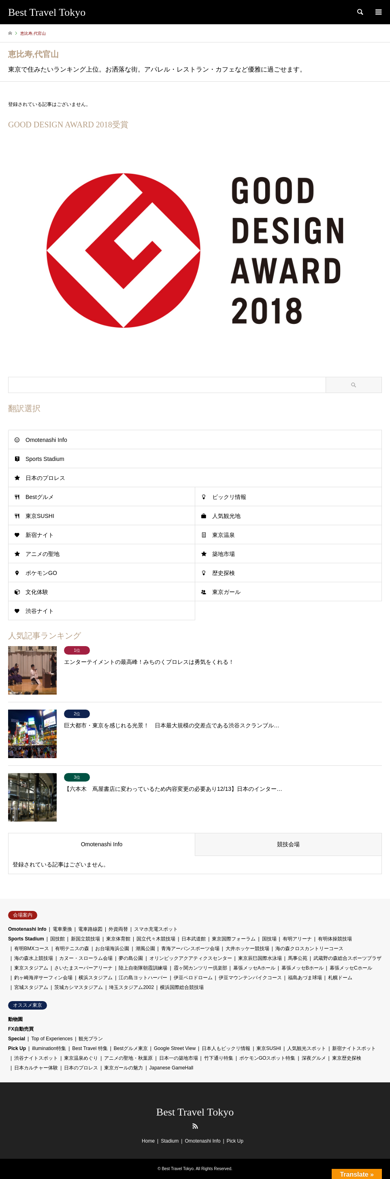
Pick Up (17, 1048)
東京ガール (226, 592)
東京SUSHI (40, 516)
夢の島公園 (131, 958)
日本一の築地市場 (178, 1058)
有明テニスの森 (72, 948)
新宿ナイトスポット (354, 1048)
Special (16, 1039)
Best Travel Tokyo (195, 1112)
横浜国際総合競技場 (182, 987)
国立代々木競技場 (155, 939)
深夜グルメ (314, 1058)
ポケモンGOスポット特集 (267, 1058)
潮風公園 (145, 948)
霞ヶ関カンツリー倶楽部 (200, 968)
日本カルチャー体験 (36, 1068)
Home (148, 1141)
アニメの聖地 (43, 554)
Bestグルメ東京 (131, 1048)
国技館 (57, 939)
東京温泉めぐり (81, 1058)
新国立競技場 (85, 939)
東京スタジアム (31, 968)
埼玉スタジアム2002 (131, 987)
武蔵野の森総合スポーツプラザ (347, 958)
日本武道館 (193, 939)
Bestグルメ (40, 497)
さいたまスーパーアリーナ (83, 968)
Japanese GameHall (171, 1068)
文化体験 (37, 592)
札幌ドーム (340, 977)
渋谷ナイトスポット (36, 1058)
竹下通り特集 (218, 1058)
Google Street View (175, 1048)
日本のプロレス (45, 478)
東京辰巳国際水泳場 (260, 958)
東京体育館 (118, 939)
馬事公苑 (297, 958)
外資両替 (118, 929)
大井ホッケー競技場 (247, 948)
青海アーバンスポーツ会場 (190, 948)
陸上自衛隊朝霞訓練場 (143, 968)
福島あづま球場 (305, 977)
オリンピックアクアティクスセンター (190, 958)
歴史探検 (223, 573)
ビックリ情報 (229, 497)
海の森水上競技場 (33, 958)
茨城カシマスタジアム (78, 987)
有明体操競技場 (335, 939)
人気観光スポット (306, 1048)
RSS (195, 1126)
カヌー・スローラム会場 (86, 958)
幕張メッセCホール (351, 968)
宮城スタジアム (31, 987)
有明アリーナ (297, 939)
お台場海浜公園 (112, 948)
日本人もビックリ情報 (226, 1048)
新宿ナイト (40, 535)
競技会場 (288, 844)
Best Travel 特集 (89, 1048)
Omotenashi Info (46, 440)
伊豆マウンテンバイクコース (250, 977)
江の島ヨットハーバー (143, 977)
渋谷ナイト (40, 611)
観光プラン (91, 1039)
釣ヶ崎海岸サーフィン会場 (43, 977)
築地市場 (223, 554)
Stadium (170, 1141)
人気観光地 (226, 516)
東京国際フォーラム (234, 939)
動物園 (15, 1019)
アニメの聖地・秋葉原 (128, 1058)
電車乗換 (62, 929)
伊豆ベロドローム (193, 977)
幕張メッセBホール (302, 968)
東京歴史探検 (346, 1058)
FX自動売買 (21, 1029)
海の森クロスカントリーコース (309, 948)
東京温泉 (223, 535)
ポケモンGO (41, 573)
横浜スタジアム (96, 977)
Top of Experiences (51, 1039)
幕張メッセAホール (254, 968)
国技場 (269, 939)
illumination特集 (49, 1048)
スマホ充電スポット (156, 929)
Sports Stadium (45, 459)
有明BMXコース (31, 948)
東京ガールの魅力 (123, 1068)
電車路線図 (90, 929)
